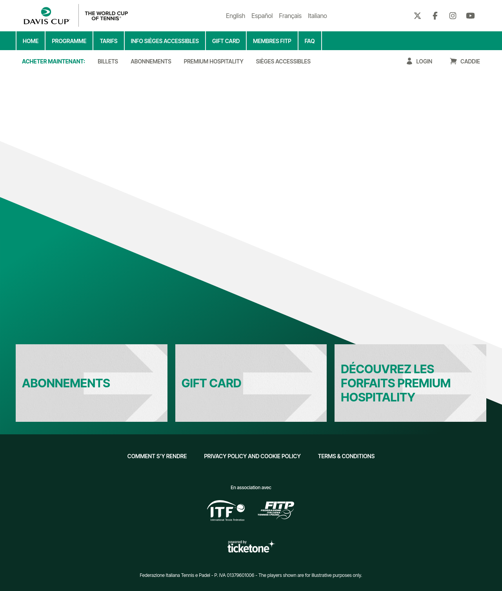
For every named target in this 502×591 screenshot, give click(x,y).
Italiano (317, 16)
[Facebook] (435, 15)
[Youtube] (470, 15)
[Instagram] (453, 15)
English (235, 16)
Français (290, 16)
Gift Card (212, 383)
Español (262, 16)
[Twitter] (417, 15)
